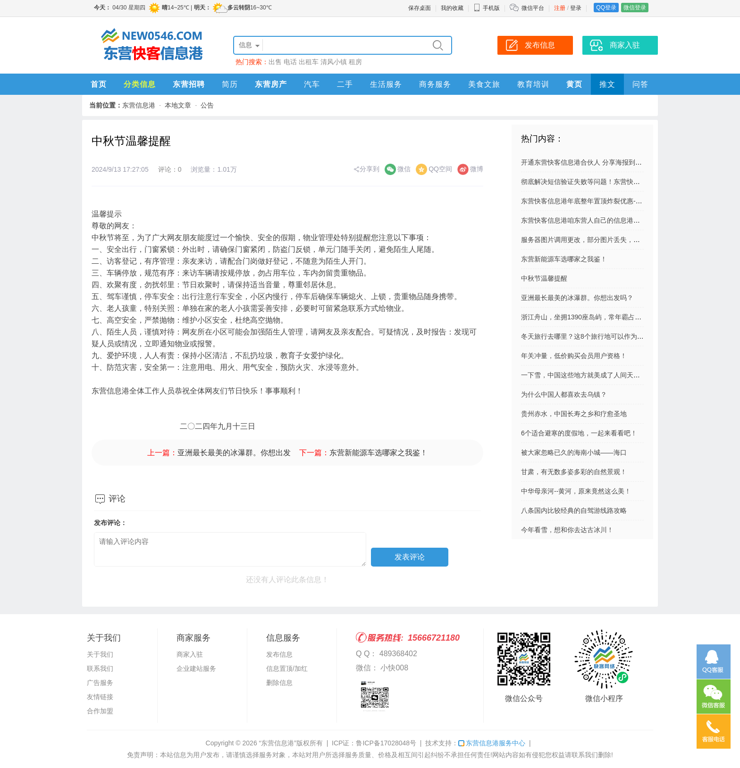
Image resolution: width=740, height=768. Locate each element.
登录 (575, 8)
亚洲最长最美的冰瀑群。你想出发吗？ (577, 297)
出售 (275, 62)
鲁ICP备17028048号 (386, 743)
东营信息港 (138, 105)
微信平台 (532, 8)
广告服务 (100, 682)
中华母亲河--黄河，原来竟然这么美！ (576, 491)
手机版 (486, 8)
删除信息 (279, 682)
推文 (607, 84)
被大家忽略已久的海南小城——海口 (574, 452)
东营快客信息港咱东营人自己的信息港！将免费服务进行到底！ (613, 220)
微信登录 (634, 7)
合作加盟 (100, 711)
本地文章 (178, 105)
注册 (559, 8)
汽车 (312, 84)
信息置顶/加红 (287, 668)
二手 (345, 84)
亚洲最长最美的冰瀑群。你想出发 (234, 453)
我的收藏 (452, 8)
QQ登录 (606, 7)
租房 (355, 62)
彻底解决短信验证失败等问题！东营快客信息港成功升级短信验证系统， (626, 181)
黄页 (574, 84)
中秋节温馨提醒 (544, 278)
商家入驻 (190, 654)
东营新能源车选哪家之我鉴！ (378, 453)
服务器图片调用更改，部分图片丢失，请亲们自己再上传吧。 (610, 239)
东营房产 (271, 84)
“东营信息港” (277, 743)
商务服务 (435, 84)
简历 (230, 84)
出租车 (309, 62)
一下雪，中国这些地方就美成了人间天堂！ (584, 375)
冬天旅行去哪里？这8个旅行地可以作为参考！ (589, 336)
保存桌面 (419, 8)
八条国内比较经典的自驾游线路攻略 (574, 510)
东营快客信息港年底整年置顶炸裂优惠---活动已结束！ (600, 201)
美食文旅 (484, 84)
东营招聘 (189, 84)
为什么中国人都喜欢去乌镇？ (564, 394)
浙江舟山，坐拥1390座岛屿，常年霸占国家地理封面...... (603, 317)
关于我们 (100, 654)
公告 (207, 105)
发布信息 (279, 654)
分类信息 (140, 84)
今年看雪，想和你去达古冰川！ (567, 530)
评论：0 (170, 169)
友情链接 (100, 697)
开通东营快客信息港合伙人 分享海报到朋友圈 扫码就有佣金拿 (612, 162)
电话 (290, 62)
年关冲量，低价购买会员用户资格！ (574, 355)
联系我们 (100, 668)
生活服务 (386, 84)
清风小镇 (333, 62)
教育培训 (533, 84)
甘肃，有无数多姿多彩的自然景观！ (574, 472)
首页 (99, 84)
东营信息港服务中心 (491, 743)
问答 (640, 84)
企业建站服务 (196, 668)
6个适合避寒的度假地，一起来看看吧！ (579, 433)
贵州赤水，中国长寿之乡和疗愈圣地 (574, 413)
